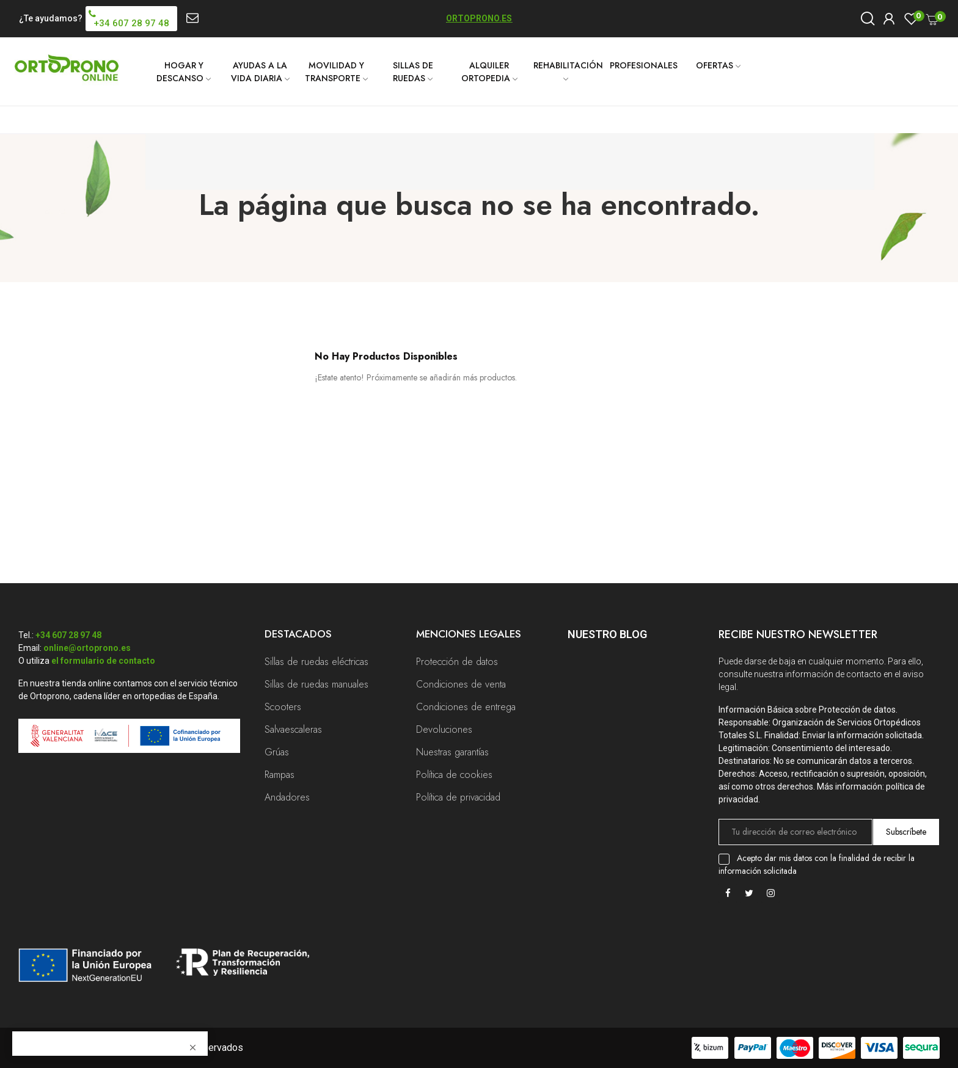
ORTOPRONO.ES (479, 18)
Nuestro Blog (607, 634)
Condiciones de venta (461, 684)
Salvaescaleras (293, 729)
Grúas (277, 752)
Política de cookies (454, 775)
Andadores (287, 797)
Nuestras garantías (452, 752)
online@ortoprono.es (87, 648)
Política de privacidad (458, 797)
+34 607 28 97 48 (68, 635)
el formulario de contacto (103, 661)
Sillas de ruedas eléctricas (316, 662)
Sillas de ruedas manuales (316, 684)
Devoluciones (444, 729)
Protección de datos (457, 662)
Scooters (283, 707)
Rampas (279, 775)
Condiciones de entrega (466, 707)
